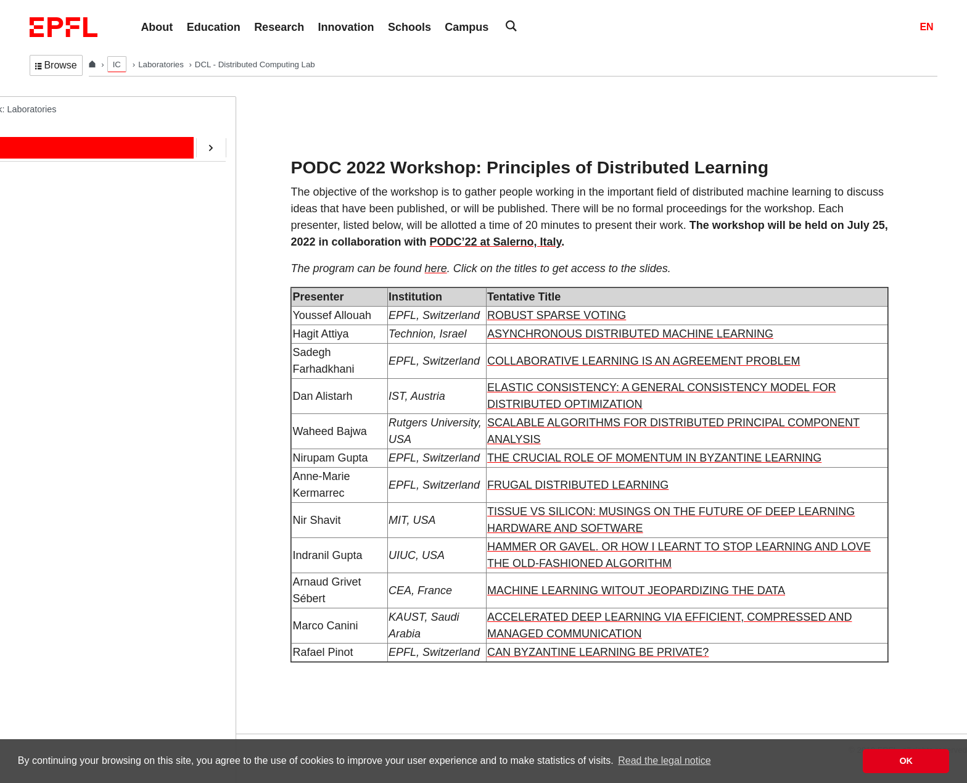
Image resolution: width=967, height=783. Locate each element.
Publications (65, 211)
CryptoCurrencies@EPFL (91, 314)
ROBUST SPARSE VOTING (556, 315)
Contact (56, 237)
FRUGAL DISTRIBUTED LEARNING (578, 485)
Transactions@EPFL (82, 416)
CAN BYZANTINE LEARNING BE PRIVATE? (598, 652)
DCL (38, 109)
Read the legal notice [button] (664, 760)
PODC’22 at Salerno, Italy (496, 242)
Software (58, 262)
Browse (56, 65)
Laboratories (162, 64)
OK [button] (906, 761)
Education (61, 186)
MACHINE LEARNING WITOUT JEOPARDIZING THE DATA (636, 590)
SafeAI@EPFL (70, 339)
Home (53, 134)
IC (117, 64)
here (436, 268)
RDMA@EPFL (70, 365)
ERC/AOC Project (76, 288)
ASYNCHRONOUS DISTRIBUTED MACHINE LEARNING (630, 334)
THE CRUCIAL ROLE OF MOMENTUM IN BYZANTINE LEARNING (654, 458)
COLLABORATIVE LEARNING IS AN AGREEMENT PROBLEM (643, 361)
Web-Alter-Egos (72, 391)
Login (15, 726)
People (55, 160)
